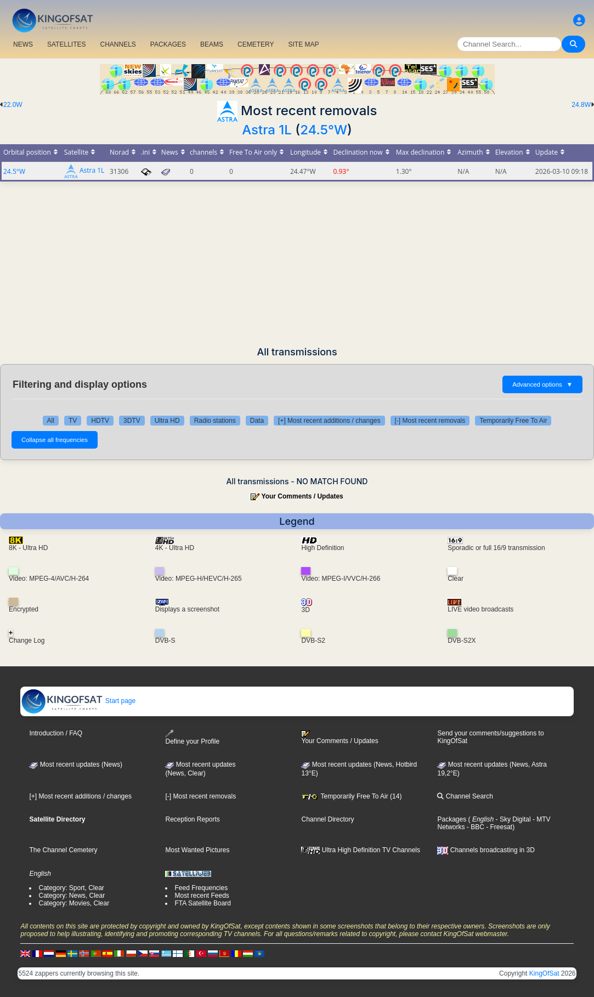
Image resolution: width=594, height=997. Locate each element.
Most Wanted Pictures (197, 850)
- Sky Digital (512, 819)
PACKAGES (168, 44)
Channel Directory (327, 819)
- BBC (474, 827)
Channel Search (465, 796)
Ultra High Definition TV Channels (360, 850)
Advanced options (542, 384)
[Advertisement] (297, 264)
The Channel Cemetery (63, 850)
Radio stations (215, 420)
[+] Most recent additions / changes (329, 420)
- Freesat (498, 827)
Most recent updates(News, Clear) (200, 769)
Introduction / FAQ (55, 733)
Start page (78, 701)
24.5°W (323, 130)
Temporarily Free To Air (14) (351, 796)
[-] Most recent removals (430, 420)
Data (257, 420)
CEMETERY (255, 44)
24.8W (581, 105)
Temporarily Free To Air (513, 420)
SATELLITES (66, 44)
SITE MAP (303, 44)
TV (73, 420)
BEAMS (211, 44)
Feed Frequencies (201, 888)
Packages (451, 819)
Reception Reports (192, 819)
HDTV (100, 420)
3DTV (131, 420)
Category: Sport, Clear (71, 888)
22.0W (12, 105)
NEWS (23, 44)
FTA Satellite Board (202, 903)
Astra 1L (267, 130)
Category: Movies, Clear (73, 903)
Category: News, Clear (71, 895)
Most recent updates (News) (75, 764)
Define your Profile (192, 737)
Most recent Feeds (201, 895)
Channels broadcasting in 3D (485, 850)
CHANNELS (117, 44)
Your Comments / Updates (302, 496)
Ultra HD (167, 420)
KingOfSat (544, 973)
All (50, 420)
